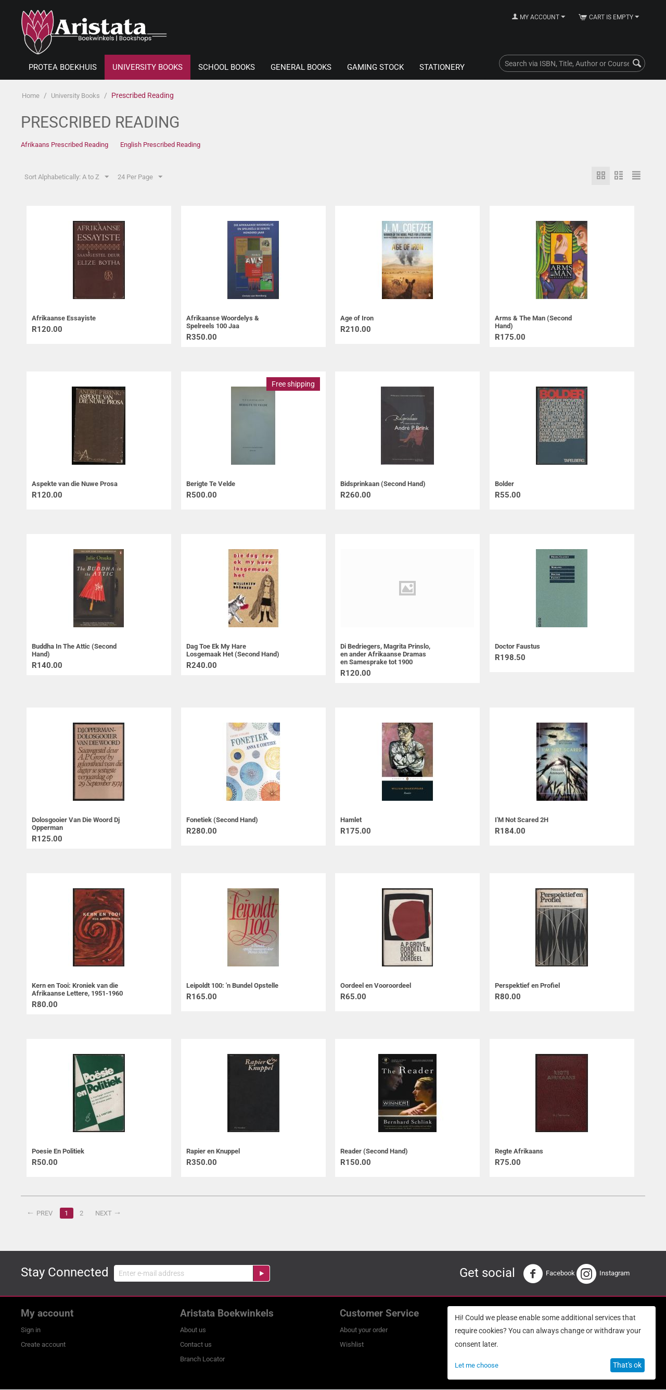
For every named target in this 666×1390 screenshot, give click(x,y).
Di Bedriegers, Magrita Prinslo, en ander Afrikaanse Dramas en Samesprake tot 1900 (385, 654)
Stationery (442, 67)
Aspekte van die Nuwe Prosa (75, 484)
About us (193, 1330)
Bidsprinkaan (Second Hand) (383, 484)
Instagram (603, 1274)
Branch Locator (202, 1359)
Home (31, 96)
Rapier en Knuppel (213, 1152)
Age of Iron (357, 318)
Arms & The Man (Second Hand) (533, 322)
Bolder (504, 484)
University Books (147, 67)
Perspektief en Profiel (527, 986)
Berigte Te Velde (210, 484)
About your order (364, 1330)
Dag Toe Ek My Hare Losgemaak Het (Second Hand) (232, 651)
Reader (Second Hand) (374, 1152)
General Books (301, 67)
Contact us (196, 1345)
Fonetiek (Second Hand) (222, 820)
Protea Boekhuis (63, 67)
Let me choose (476, 1365)
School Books (226, 67)
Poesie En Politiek (58, 1152)
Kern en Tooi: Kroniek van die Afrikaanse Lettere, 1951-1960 (77, 990)
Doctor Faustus (517, 647)
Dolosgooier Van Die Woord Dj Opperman (76, 824)
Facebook (549, 1274)
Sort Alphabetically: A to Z (66, 177)
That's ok (627, 1365)
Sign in (31, 1330)
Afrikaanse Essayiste (64, 318)
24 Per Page (140, 177)
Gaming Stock (375, 67)
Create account (43, 1345)
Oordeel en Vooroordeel (375, 986)
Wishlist (352, 1345)
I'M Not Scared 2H (521, 820)
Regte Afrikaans (519, 1152)
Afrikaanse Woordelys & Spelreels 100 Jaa (222, 322)
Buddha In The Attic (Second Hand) (74, 651)
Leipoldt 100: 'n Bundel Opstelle (232, 986)
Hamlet (351, 820)
